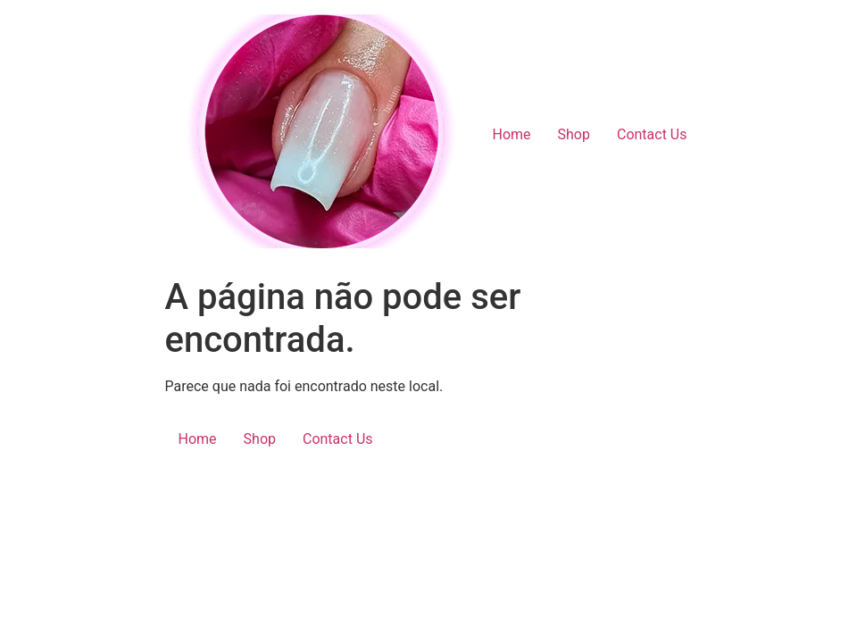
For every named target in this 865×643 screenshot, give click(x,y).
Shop (574, 134)
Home (511, 134)
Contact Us (652, 134)
